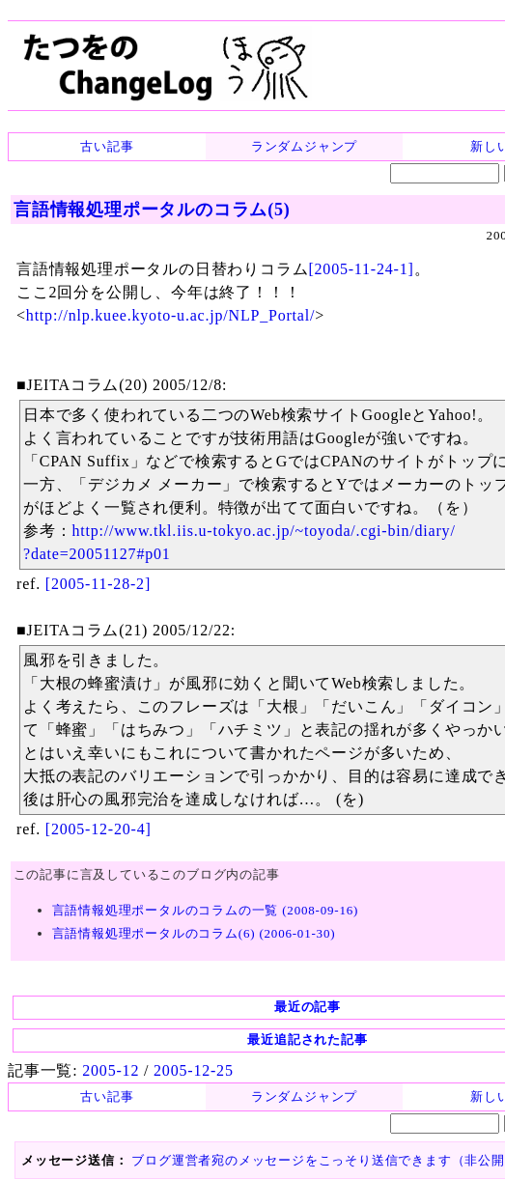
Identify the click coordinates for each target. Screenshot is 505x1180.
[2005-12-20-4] (98, 829)
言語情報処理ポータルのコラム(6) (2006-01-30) (194, 933)
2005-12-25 (194, 1070)
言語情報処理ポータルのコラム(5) (152, 209)
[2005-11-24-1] (360, 269)
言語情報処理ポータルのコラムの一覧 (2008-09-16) (205, 910)
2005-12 (110, 1070)
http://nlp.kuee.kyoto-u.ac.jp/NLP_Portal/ (170, 315)
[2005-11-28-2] (98, 584)
